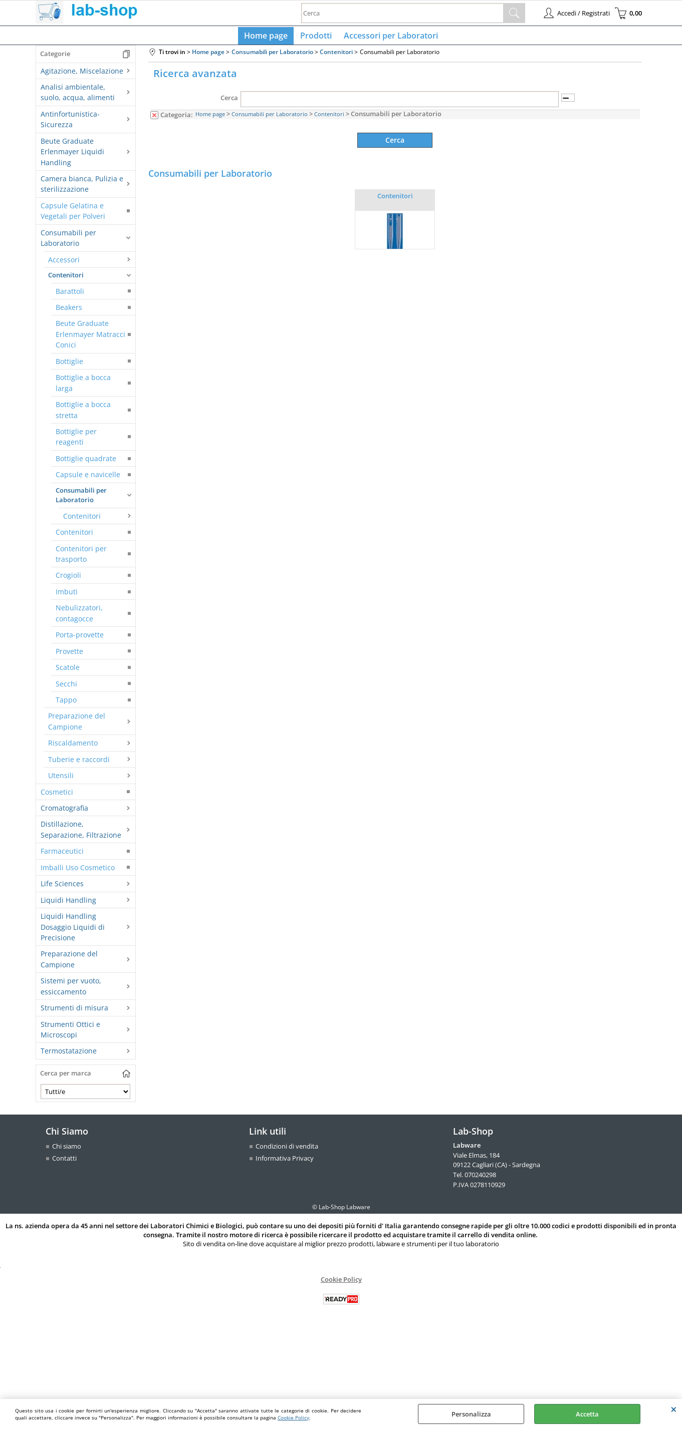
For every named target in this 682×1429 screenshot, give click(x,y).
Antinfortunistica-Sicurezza (70, 123)
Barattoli (70, 295)
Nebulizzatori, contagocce (79, 617)
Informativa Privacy (285, 1162)
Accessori (64, 263)
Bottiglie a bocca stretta (83, 414)
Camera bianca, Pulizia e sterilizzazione (82, 188)
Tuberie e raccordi (79, 763)
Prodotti (316, 37)
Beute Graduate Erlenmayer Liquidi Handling (72, 155)
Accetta (587, 1413)
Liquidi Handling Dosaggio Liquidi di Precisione (73, 930)
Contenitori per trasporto (81, 558)
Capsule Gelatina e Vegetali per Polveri (73, 215)
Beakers (69, 311)
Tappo (66, 703)
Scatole (68, 671)
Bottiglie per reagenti (76, 441)
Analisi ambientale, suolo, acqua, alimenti (78, 96)
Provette (69, 655)
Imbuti (67, 595)
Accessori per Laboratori (389, 37)
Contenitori (66, 278)
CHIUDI (673, 1409)
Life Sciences (62, 887)
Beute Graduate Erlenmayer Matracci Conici (90, 338)
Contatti (64, 1162)
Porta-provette (80, 638)
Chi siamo (66, 1150)
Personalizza (471, 1413)
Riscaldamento (73, 747)
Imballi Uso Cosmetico (78, 871)
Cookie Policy (293, 1417)
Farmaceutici (62, 855)
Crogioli (68, 579)
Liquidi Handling (68, 904)
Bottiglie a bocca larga (83, 387)
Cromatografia (64, 812)
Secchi (66, 687)
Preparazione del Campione (76, 726)
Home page (268, 37)
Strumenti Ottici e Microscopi (70, 1033)
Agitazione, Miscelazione (82, 75)
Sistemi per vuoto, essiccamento (71, 990)
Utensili (61, 779)
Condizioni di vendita (287, 1150)
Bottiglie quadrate (86, 462)
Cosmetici (57, 796)
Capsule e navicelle (88, 478)
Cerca (229, 102)
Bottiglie (69, 365)
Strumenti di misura (74, 1011)
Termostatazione (69, 1055)
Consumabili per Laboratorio (68, 242)
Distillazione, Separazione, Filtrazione (81, 834)
